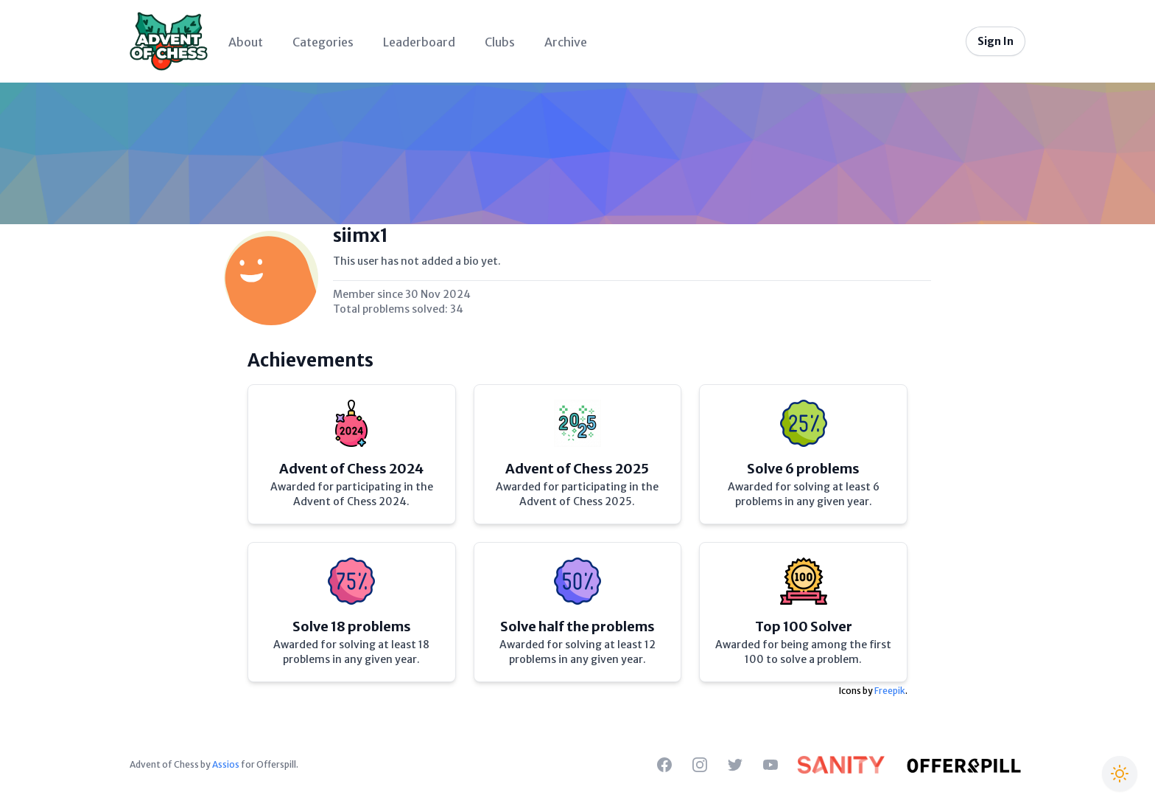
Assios (225, 764)
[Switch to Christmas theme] (1119, 773)
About (245, 42)
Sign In (995, 41)
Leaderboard (419, 42)
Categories (323, 42)
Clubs (500, 42)
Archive (565, 42)
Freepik (889, 690)
